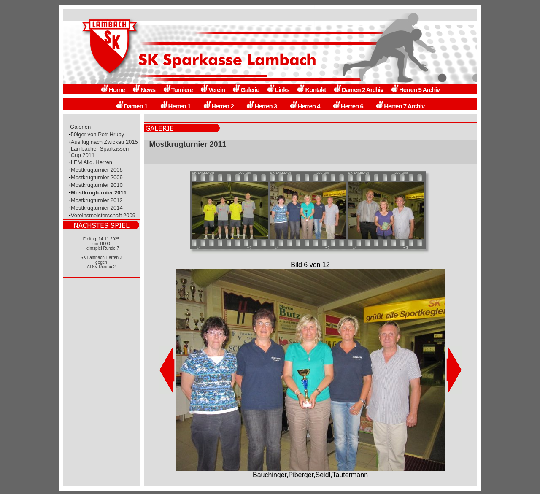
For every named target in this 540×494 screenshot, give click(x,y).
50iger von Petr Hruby (97, 134)
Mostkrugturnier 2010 (97, 185)
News (143, 89)
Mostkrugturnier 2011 (99, 192)
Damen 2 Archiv (358, 89)
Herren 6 (347, 106)
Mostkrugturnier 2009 (97, 177)
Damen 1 (132, 106)
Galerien (80, 127)
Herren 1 (175, 106)
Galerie (245, 89)
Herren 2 (218, 106)
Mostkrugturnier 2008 (97, 170)
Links (278, 89)
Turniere (178, 89)
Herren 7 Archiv (399, 106)
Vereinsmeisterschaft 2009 (103, 215)
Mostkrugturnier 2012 (97, 200)
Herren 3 (261, 106)
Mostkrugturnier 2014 (97, 208)
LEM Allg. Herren (91, 162)
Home (112, 89)
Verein (212, 89)
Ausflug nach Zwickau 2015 (104, 142)
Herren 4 (304, 106)
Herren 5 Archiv (415, 89)
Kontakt (311, 89)
